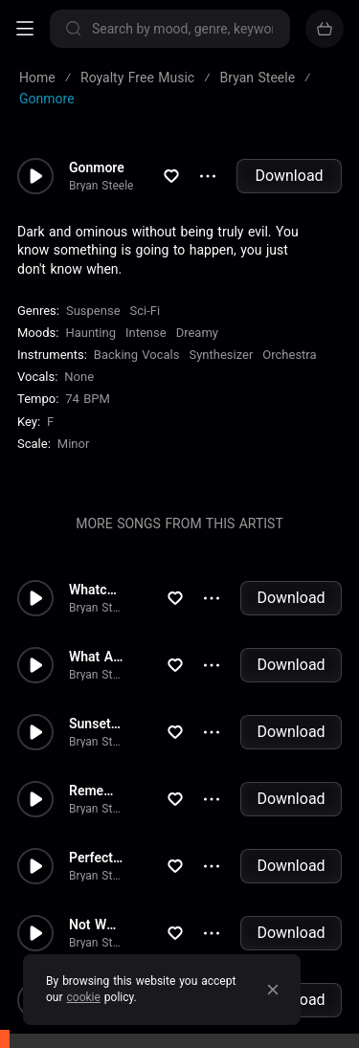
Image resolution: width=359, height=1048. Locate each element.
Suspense (93, 310)
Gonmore (96, 167)
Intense (146, 332)
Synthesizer (221, 354)
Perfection (96, 857)
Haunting (90, 332)
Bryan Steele (101, 185)
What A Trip (96, 656)
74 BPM (87, 398)
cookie (84, 997)
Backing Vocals (137, 354)
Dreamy (197, 332)
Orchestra (289, 354)
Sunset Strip (96, 723)
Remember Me (96, 790)
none (79, 376)
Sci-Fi (145, 310)
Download (289, 176)
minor (73, 443)
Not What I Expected (96, 924)
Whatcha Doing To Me (96, 589)
